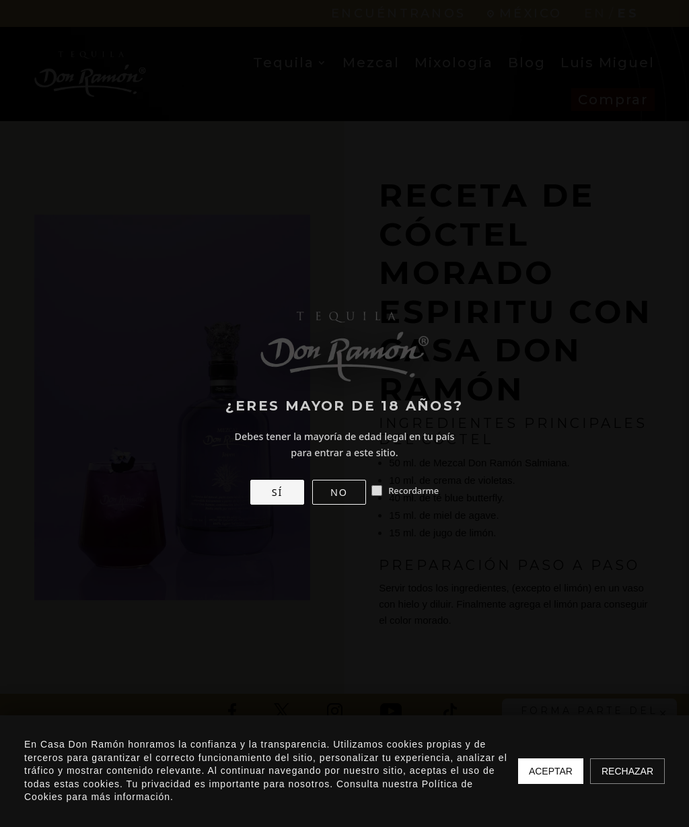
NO (339, 492)
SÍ (277, 492)
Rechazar (627, 771)
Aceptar (551, 771)
